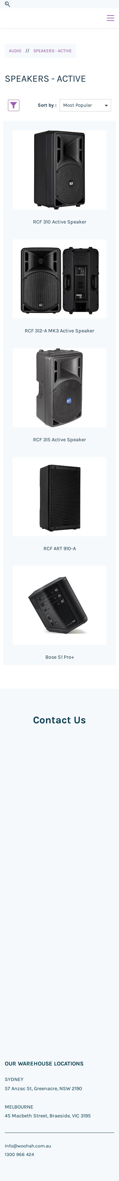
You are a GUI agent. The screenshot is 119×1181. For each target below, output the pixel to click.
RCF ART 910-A (59, 548)
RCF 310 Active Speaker (59, 222)
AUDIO (15, 50)
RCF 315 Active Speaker (59, 440)
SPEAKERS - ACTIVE (52, 50)
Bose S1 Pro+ (59, 657)
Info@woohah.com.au (28, 1146)
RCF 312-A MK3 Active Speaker (59, 331)
